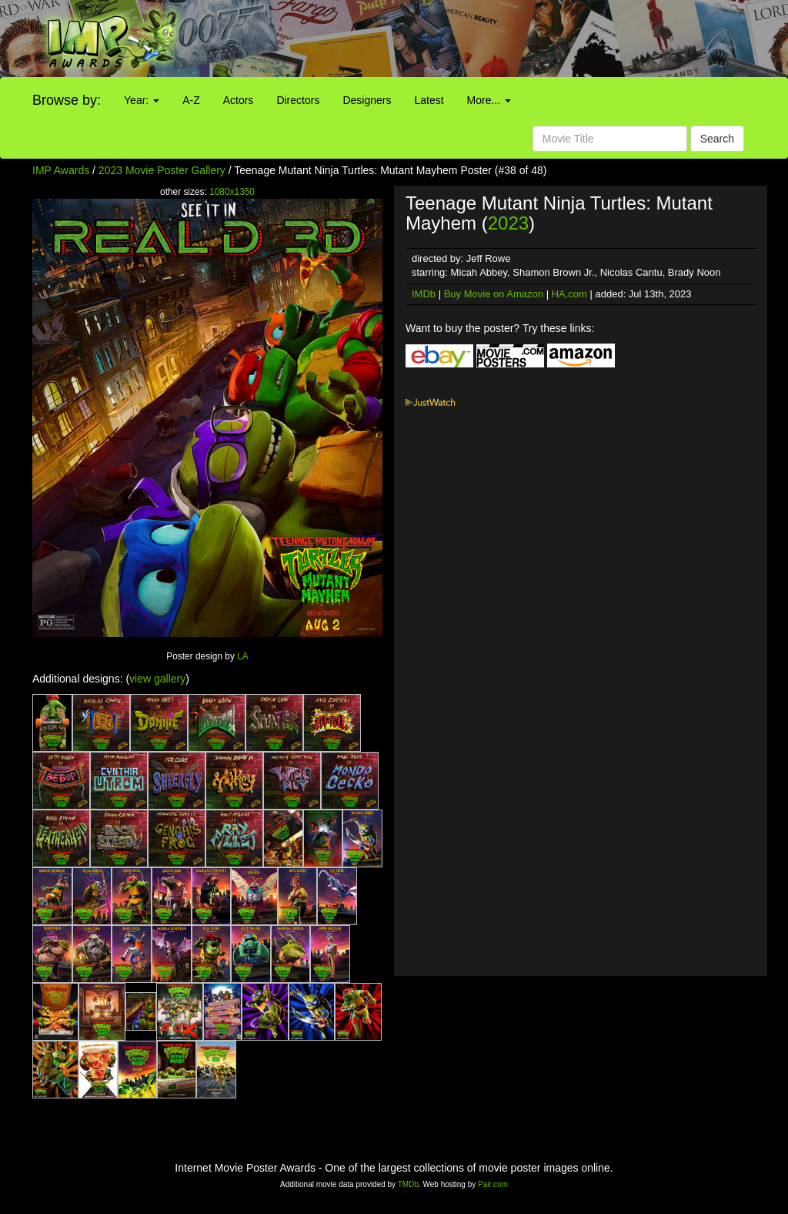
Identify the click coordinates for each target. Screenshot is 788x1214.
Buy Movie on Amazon (493, 294)
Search (717, 138)
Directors (297, 100)
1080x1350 (232, 191)
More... (489, 100)
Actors (238, 100)
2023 (508, 223)
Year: (141, 100)
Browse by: (66, 100)
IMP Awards (60, 170)
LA (243, 656)
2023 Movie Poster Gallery (161, 170)
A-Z (191, 100)
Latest (428, 100)
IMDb (424, 294)
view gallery (157, 678)
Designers (366, 100)
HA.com (569, 294)
